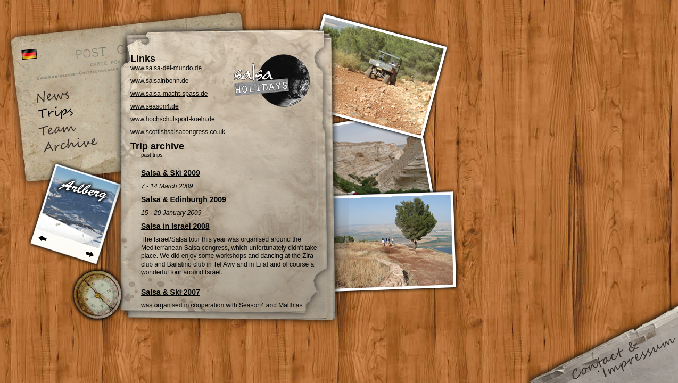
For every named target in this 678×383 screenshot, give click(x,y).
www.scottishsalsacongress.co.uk (177, 132)
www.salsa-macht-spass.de (169, 93)
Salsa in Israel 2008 (175, 226)
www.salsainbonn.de (159, 81)
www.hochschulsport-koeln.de (172, 119)
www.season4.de (154, 106)
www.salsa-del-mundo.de (166, 68)
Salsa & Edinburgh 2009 (183, 199)
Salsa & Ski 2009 (170, 173)
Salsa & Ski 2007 (170, 292)
